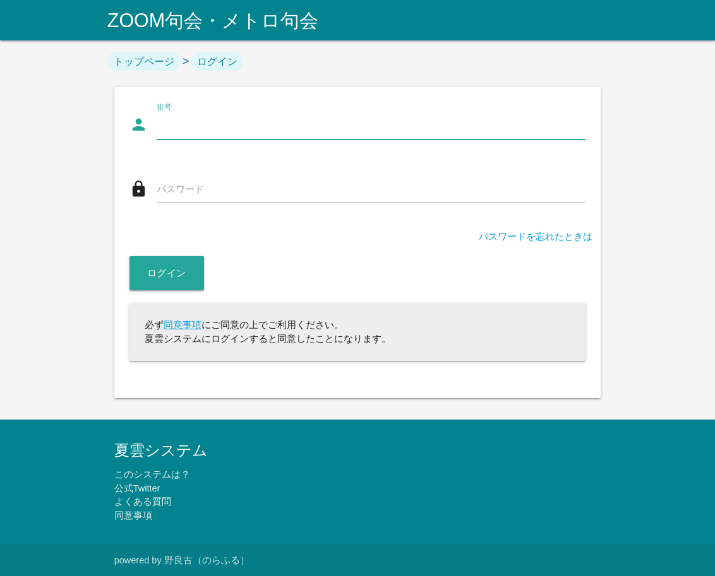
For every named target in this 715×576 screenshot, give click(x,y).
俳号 (164, 107)
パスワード (180, 189)
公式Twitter (137, 488)
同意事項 (182, 325)
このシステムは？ (152, 474)
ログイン (217, 61)
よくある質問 (142, 502)
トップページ (144, 61)
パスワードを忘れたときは (535, 237)
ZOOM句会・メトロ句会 (212, 20)
